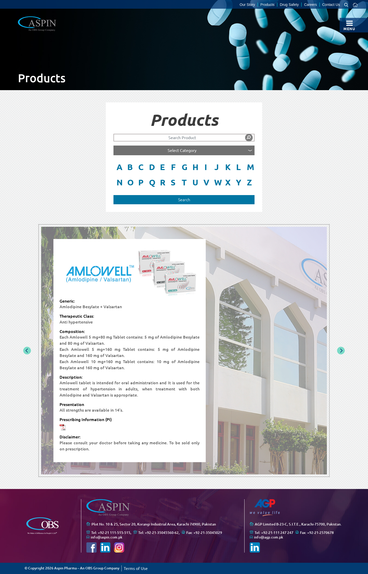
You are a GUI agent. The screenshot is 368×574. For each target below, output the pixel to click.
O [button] (130, 182)
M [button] (250, 167)
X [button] (228, 182)
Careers (310, 5)
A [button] (119, 167)
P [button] (141, 182)
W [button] (218, 182)
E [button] (162, 167)
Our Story (247, 5)
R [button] (162, 182)
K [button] (228, 167)
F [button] (173, 167)
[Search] (184, 137)
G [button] (184, 167)
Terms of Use (136, 568)
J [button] (216, 167)
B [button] (130, 167)
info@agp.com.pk (268, 537)
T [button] (184, 182)
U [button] (195, 182)
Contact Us (331, 5)
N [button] (120, 182)
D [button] (152, 167)
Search (184, 199)
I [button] (205, 167)
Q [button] (152, 182)
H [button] (195, 167)
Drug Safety (289, 5)
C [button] (141, 167)
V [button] (206, 182)
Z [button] (249, 182)
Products (267, 5)
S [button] (173, 182)
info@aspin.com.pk (106, 537)
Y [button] (238, 182)
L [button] (238, 167)
